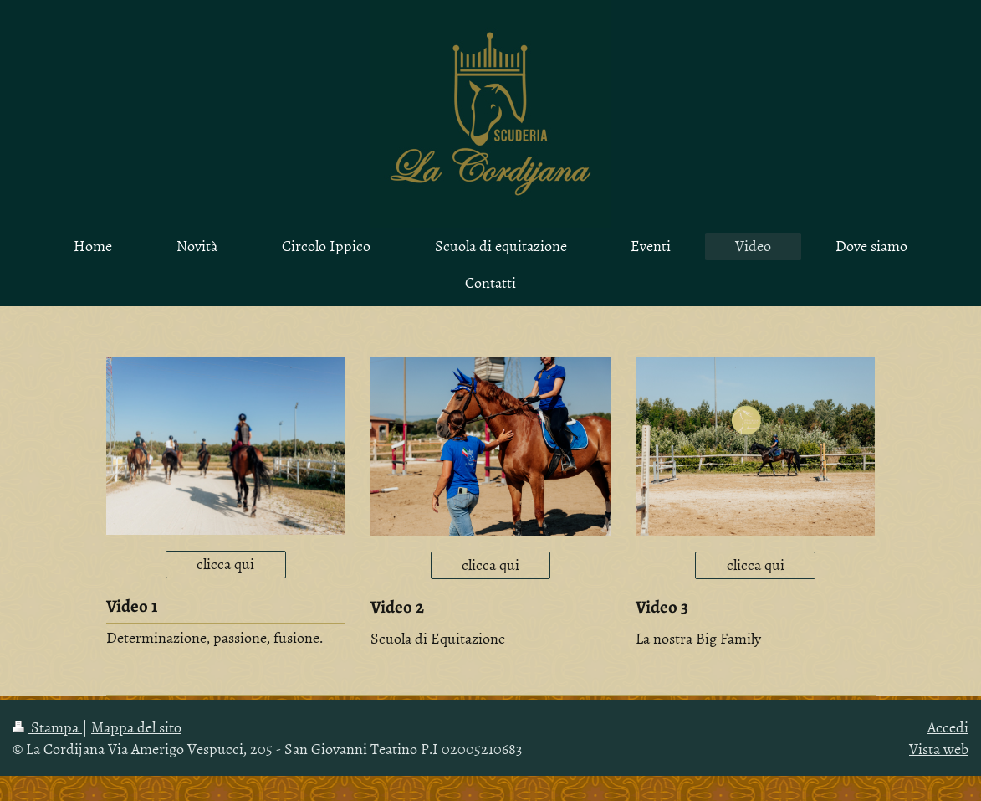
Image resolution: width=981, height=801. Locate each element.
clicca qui (225, 563)
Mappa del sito (136, 727)
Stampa (47, 727)
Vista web (938, 748)
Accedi (947, 727)
